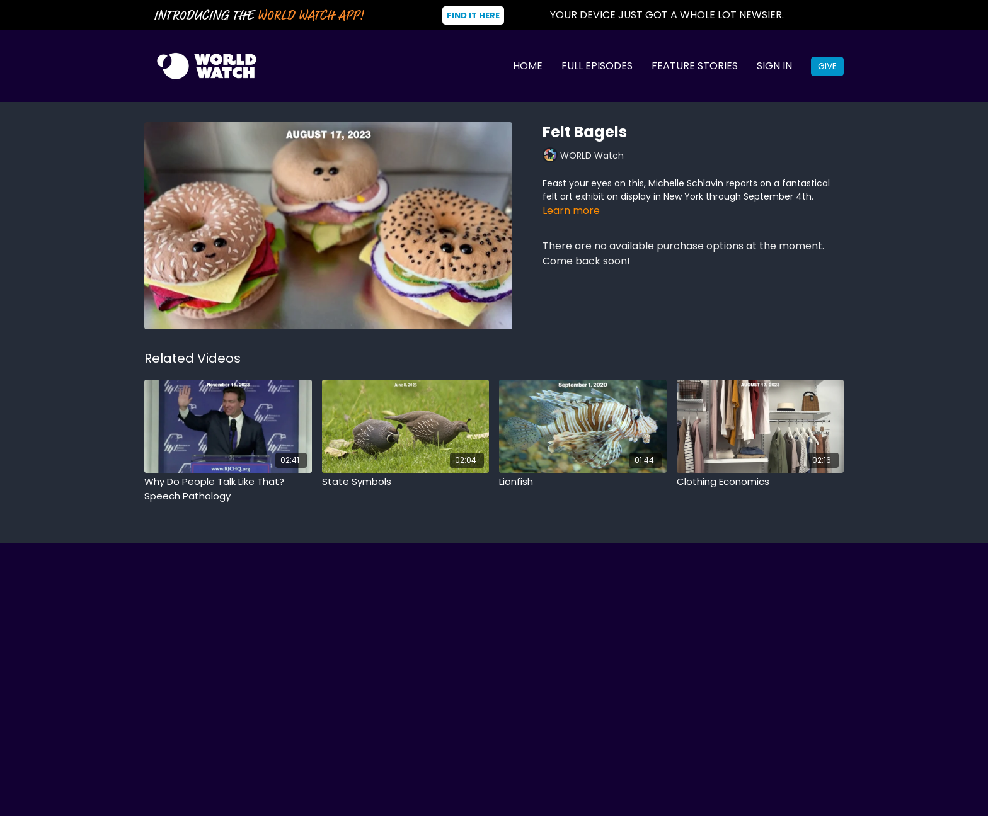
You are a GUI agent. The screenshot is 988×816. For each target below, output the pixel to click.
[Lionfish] (583, 482)
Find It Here (473, 15)
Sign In (774, 66)
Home (528, 66)
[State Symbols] (406, 482)
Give (827, 66)
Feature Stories (695, 66)
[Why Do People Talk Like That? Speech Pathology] (228, 489)
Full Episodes (597, 66)
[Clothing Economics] (760, 482)
